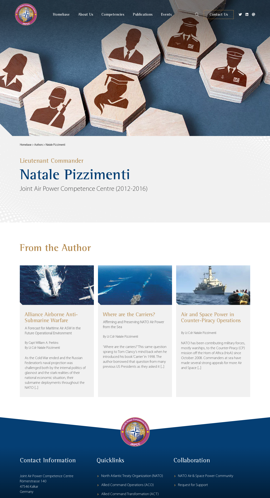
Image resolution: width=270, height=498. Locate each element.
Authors (38, 145)
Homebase (25, 145)
